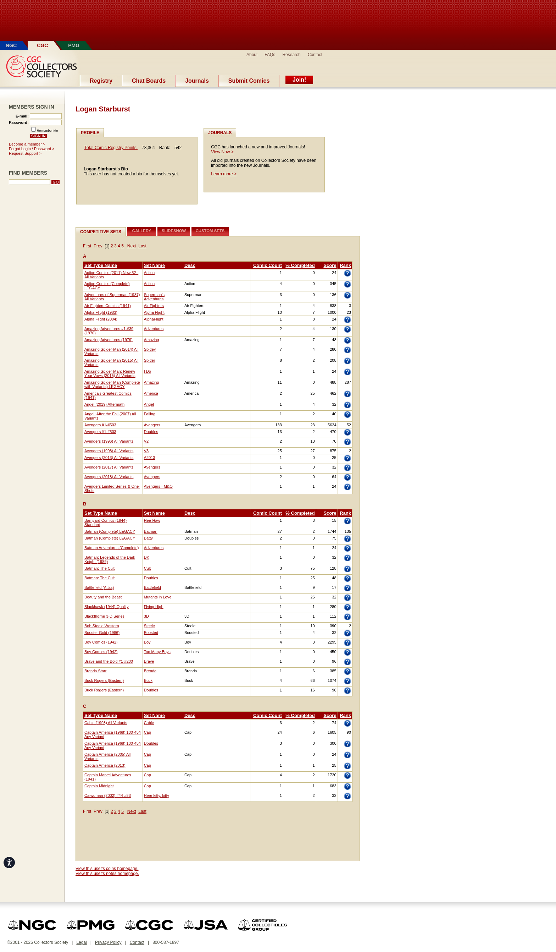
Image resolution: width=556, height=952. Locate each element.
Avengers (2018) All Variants (108, 477)
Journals (197, 81)
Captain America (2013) (105, 765)
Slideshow (174, 231)
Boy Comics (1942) (101, 642)
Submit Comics (248, 81)
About (251, 54)
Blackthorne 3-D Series (104, 616)
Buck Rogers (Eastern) (104, 680)
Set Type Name (100, 265)
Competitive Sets (100, 231)
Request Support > (25, 153)
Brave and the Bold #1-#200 (108, 661)
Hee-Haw (152, 520)
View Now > (222, 151)
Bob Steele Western (101, 626)
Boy (147, 642)
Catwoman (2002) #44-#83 (107, 795)
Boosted (151, 632)
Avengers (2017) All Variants (108, 467)
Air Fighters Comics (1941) (107, 305)
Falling (149, 414)
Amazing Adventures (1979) (108, 340)
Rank (345, 265)
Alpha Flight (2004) (100, 319)
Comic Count (267, 265)
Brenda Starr (95, 671)
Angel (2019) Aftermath (104, 404)
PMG (73, 45)
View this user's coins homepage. (107, 868)
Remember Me (47, 130)
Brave (149, 661)
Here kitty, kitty (156, 795)
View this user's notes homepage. (107, 873)
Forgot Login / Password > (32, 149)
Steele (149, 626)
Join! (299, 80)
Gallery (141, 231)
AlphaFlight (153, 319)
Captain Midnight (99, 786)
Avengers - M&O (158, 486)
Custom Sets (210, 231)
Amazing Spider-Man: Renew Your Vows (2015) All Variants (109, 373)
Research (291, 54)
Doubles (151, 432)
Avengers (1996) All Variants (108, 441)
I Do (147, 371)
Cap (147, 732)
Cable (149, 723)
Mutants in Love (158, 597)
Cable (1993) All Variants (105, 723)
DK (146, 557)
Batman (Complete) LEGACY (109, 531)
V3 (146, 451)
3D (146, 616)
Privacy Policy (108, 942)
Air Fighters (154, 305)
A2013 (149, 457)
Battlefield (152, 587)
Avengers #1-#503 (100, 425)
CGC (42, 45)
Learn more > (224, 173)
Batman (150, 531)
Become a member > (27, 144)
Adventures (154, 329)
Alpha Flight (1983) (100, 312)
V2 (146, 441)
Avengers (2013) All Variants (108, 457)
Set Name (154, 265)
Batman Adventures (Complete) (111, 548)
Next (131, 246)
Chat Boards (149, 81)
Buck (148, 680)
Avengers (152, 425)
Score (329, 265)
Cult (147, 568)
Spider (149, 360)
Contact (315, 54)
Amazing (151, 340)
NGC (11, 45)
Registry (101, 81)
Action (149, 272)
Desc (189, 265)
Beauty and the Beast (103, 597)
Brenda (150, 671)
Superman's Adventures (154, 296)
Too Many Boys (157, 652)
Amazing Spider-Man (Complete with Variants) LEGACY (112, 384)
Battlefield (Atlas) (99, 587)
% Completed (300, 265)
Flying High (153, 606)
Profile (90, 132)
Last (142, 246)
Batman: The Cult (99, 568)
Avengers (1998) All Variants (108, 451)
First (87, 246)
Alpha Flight (154, 312)
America (151, 393)
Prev (98, 246)
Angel (149, 404)
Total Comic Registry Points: (111, 147)
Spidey (150, 349)
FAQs (270, 54)
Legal (81, 942)
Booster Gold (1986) (101, 632)
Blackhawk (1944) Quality (106, 606)
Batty (148, 538)
